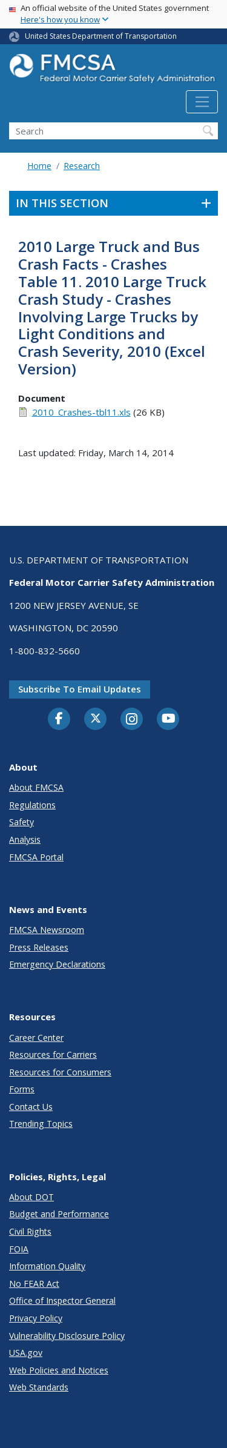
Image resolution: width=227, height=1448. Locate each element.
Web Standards (38, 1387)
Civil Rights (30, 1231)
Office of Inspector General (62, 1300)
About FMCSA (36, 787)
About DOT (31, 1197)
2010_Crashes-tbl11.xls (81, 412)
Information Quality (47, 1266)
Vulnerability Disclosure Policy (67, 1335)
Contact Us (31, 1106)
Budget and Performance (59, 1214)
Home (39, 165)
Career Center (36, 1037)
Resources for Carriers (53, 1054)
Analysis (25, 839)
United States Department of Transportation (101, 36)
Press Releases (38, 947)
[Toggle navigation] (202, 101)
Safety (21, 822)
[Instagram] (131, 720)
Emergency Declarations (57, 964)
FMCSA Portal (36, 857)
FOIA (18, 1249)
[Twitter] (95, 718)
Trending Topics (41, 1123)
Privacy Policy (35, 1318)
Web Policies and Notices (58, 1370)
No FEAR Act (34, 1283)
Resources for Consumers (60, 1072)
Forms (22, 1089)
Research (82, 165)
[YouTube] (168, 719)
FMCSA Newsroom (46, 929)
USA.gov (25, 1352)
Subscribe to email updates (79, 689)
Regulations (32, 805)
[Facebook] (59, 719)
